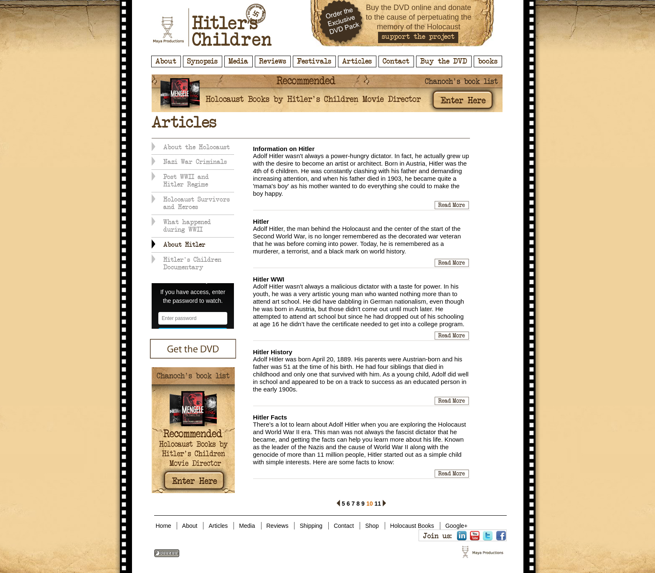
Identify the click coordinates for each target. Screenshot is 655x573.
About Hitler (184, 244)
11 (377, 502)
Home (163, 525)
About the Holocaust (196, 147)
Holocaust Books (412, 525)
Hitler (261, 221)
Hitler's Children (212, 25)
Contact (396, 61)
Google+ (456, 525)
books (488, 61)
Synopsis (202, 61)
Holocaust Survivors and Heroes (196, 203)
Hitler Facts (270, 417)
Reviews (272, 61)
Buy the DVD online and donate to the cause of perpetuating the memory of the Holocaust (418, 17)
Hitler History (272, 352)
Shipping (311, 525)
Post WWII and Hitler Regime (186, 181)
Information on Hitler (284, 148)
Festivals (314, 61)
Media (238, 61)
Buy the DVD (443, 61)
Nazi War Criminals (195, 162)
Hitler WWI (268, 279)
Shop (372, 525)
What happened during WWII (187, 226)
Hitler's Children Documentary (192, 263)
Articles (357, 61)
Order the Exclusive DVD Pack (342, 23)
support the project (418, 37)
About (165, 61)
